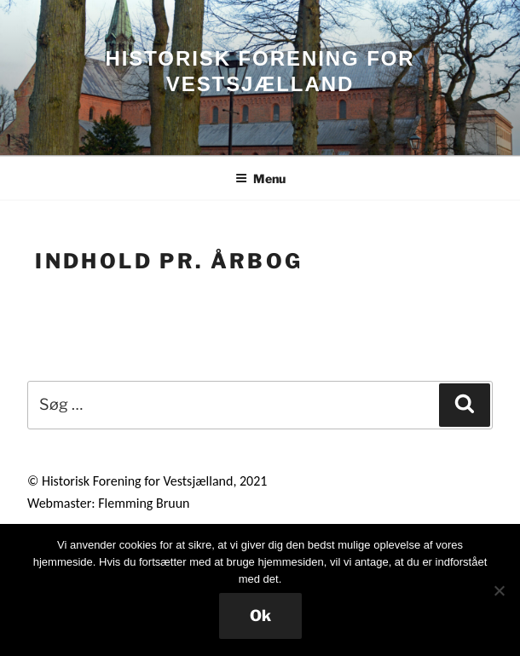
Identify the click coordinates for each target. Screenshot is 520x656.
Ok (260, 615)
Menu (260, 178)
